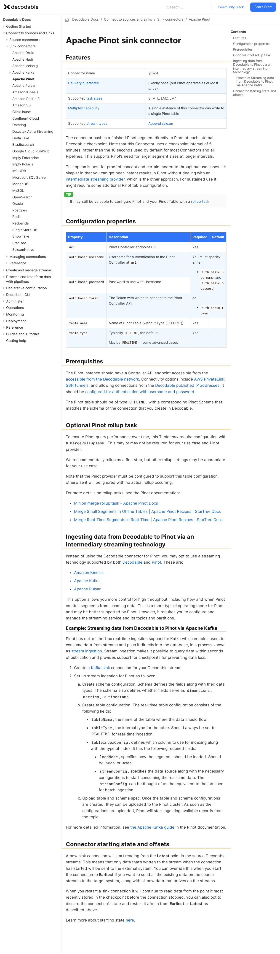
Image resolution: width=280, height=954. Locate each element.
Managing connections (27, 256)
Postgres (19, 210)
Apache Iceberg (25, 66)
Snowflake (20, 236)
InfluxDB (19, 171)
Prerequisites (243, 49)
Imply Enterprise (25, 158)
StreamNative (23, 249)
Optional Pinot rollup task (252, 55)
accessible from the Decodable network (102, 379)
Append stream (160, 123)
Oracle (17, 203)
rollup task (200, 201)
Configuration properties (251, 44)
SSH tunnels (77, 385)
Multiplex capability (83, 108)
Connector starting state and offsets (254, 93)
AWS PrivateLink (209, 379)
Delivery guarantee (83, 83)
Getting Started (18, 26)
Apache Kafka (23, 72)
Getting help (16, 340)
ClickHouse (21, 112)
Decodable (132, 562)
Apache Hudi (22, 59)
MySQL (18, 190)
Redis (16, 216)
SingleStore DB (24, 230)
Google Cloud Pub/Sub (30, 151)
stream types (96, 123)
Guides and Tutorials (23, 334)
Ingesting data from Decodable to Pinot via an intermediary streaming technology (252, 66)
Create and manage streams (29, 270)
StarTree (19, 243)
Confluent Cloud (25, 118)
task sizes (94, 98)
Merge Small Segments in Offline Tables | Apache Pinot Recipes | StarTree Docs (147, 511)
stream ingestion (86, 651)
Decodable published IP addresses (187, 385)
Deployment (16, 321)
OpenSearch (22, 197)
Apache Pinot (23, 79)
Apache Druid (23, 53)
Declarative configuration (26, 288)
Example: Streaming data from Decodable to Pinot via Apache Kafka (255, 81)
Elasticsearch (23, 144)
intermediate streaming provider (95, 179)
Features (239, 38)
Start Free (263, 7)
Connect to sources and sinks (30, 33)
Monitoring (15, 314)
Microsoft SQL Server (29, 177)
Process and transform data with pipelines (28, 279)
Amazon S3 (21, 105)
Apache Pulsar (24, 85)
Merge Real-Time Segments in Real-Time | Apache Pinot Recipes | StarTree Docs (148, 519)
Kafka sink (100, 667)
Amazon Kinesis (25, 92)
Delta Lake (20, 138)
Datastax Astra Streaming (32, 131)
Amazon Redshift (26, 99)
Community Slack (231, 7)
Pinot (156, 562)
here (130, 920)
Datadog (19, 125)
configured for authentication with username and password (139, 391)
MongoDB (20, 184)
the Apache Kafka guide (152, 827)
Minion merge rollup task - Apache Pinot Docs (116, 503)
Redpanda (20, 223)
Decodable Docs (17, 19)
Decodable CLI (18, 294)
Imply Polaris (22, 164)
